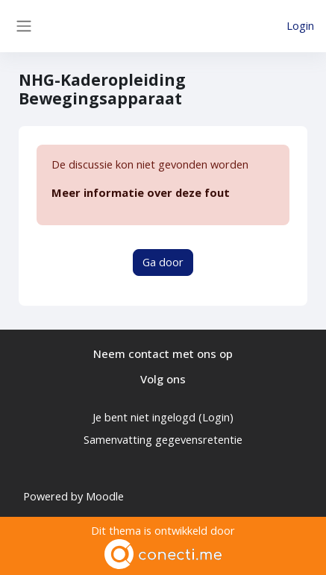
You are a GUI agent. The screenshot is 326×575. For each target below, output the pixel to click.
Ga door (163, 261)
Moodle (105, 495)
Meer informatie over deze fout (140, 192)
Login (300, 25)
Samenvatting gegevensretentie (163, 439)
